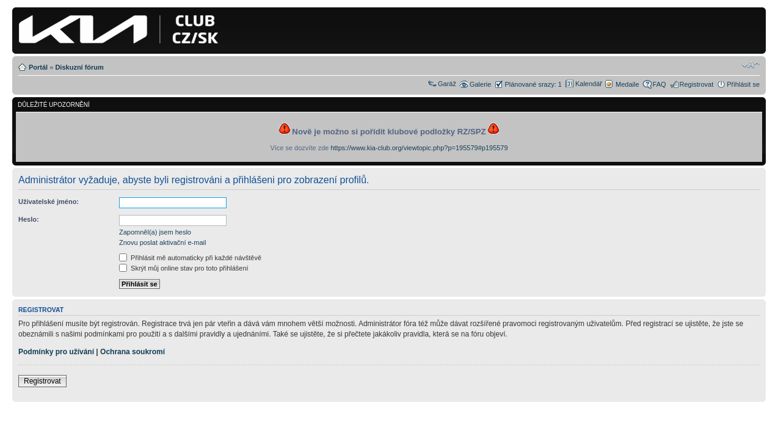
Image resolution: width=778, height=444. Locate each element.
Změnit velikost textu (751, 64)
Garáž (447, 83)
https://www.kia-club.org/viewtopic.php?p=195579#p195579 (418, 147)
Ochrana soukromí (132, 352)
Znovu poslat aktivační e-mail (162, 242)
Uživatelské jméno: (48, 201)
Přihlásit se (743, 84)
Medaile (627, 84)
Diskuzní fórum (79, 67)
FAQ (659, 84)
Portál (38, 67)
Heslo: (28, 219)
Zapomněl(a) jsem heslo (155, 232)
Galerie (480, 84)
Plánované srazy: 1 (533, 84)
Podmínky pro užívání (56, 352)
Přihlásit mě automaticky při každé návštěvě (190, 257)
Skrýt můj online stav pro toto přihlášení (184, 268)
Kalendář (588, 83)
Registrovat (697, 84)
